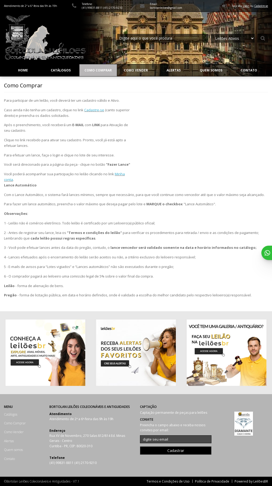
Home (23, 70)
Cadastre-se (94, 110)
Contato (249, 70)
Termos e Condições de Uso (168, 481)
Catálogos (61, 70)
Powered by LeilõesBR (251, 481)
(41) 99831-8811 (92, 8)
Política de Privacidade (212, 481)
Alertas (174, 70)
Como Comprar (98, 70)
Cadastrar (175, 450)
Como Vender (136, 70)
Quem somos (211, 70)
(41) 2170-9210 (112, 8)
